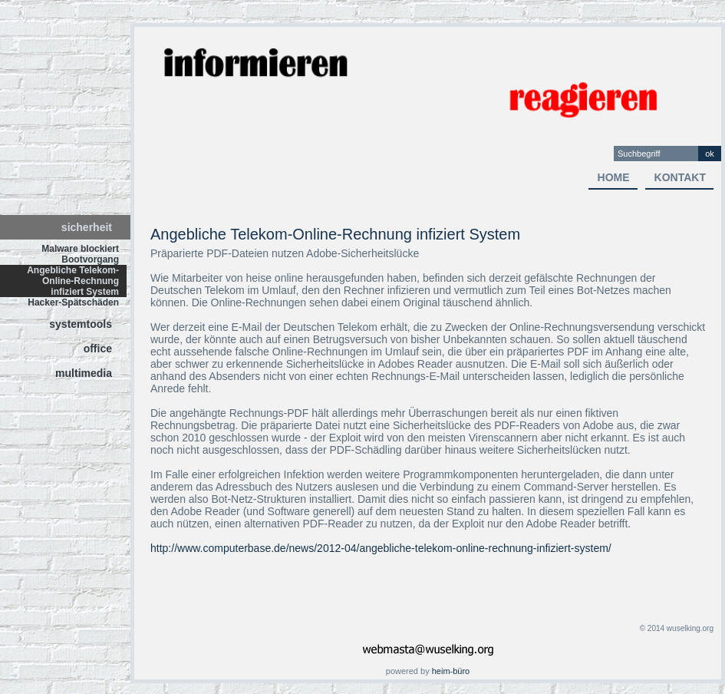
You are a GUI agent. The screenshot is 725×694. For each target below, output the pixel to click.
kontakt (680, 177)
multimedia (83, 373)
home (614, 177)
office (98, 348)
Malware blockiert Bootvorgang (80, 254)
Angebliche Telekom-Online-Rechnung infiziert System (73, 281)
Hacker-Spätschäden (73, 302)
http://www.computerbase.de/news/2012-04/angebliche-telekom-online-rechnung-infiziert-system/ (380, 548)
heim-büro (451, 671)
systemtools (80, 324)
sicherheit (86, 227)
